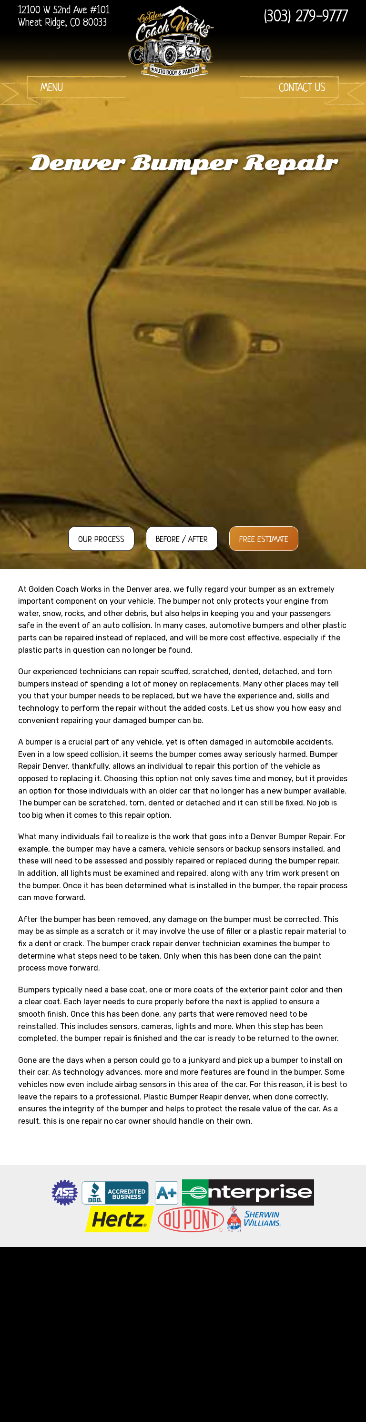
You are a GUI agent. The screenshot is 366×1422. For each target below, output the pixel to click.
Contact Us (302, 88)
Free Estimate (263, 539)
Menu (52, 88)
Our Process (101, 539)
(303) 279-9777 (306, 17)
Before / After (182, 539)
